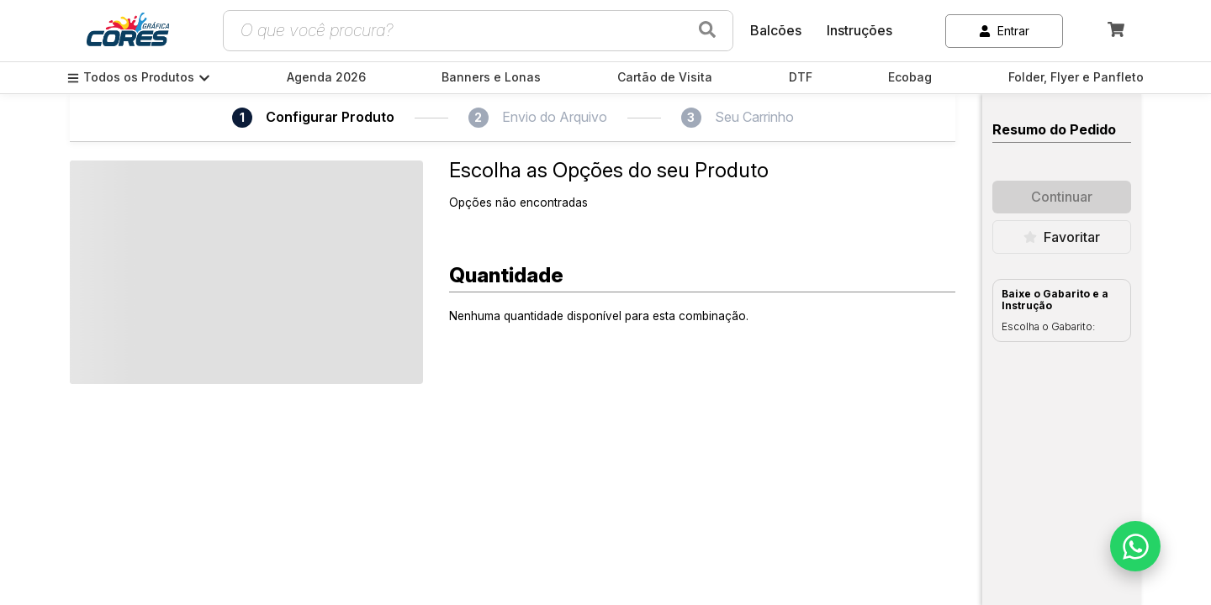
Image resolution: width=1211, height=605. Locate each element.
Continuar (1061, 196)
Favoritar (1061, 237)
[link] (128, 31)
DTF (800, 77)
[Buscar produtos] (707, 30)
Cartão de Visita (664, 77)
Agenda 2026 (326, 77)
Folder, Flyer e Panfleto (1076, 77)
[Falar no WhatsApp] (1135, 546)
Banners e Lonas (491, 77)
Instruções (859, 30)
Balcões (775, 30)
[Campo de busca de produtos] (458, 30)
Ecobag (910, 77)
